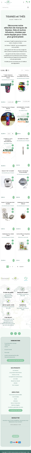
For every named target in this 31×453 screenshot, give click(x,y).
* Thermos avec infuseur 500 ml (8, 107)
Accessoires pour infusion (8, 79)
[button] (15, 360)
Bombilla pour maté (23, 139)
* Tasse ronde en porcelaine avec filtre (23, 75)
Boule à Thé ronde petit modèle (7, 203)
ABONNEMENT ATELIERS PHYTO (23, 107)
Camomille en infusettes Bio (23, 234)
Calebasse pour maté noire (8, 234)
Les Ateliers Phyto (23, 110)
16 (17, 266)
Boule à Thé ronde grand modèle (23, 171)
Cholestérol (8, 110)
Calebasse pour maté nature (23, 203)
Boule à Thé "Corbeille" (8, 171)
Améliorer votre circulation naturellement (8, 140)
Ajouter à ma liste (13, 82)
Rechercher (28, 7)
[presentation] (12, 431)
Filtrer (2, 70)
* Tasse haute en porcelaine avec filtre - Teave (8, 76)
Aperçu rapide (13, 84)
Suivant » (22, 266)
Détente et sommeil (23, 237)
